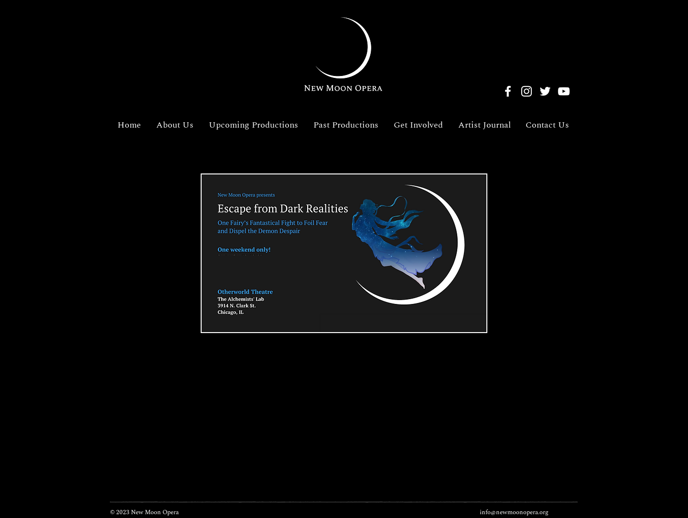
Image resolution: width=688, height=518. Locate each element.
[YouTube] (564, 91)
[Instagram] (526, 91)
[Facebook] (508, 91)
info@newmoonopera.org (514, 512)
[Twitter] (545, 91)
